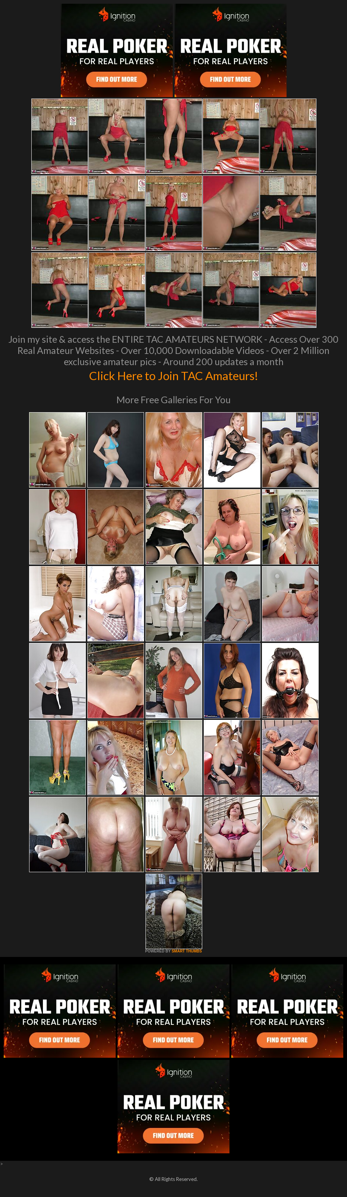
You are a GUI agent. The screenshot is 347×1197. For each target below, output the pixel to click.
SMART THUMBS (187, 951)
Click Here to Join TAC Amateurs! (173, 375)
